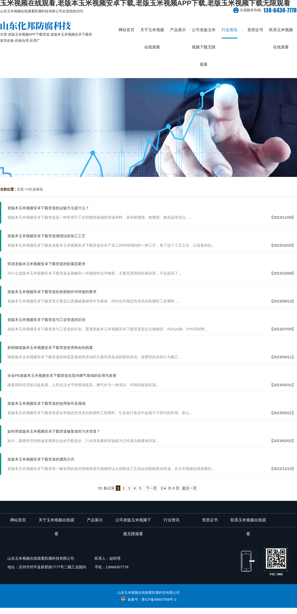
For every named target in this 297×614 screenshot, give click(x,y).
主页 (20, 189)
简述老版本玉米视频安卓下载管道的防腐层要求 (46, 264)
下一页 (151, 488)
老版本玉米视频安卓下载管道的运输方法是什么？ (48, 208)
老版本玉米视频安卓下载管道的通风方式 (40, 459)
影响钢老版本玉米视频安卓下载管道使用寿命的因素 (50, 347)
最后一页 (189, 488)
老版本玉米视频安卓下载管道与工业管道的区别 (46, 320)
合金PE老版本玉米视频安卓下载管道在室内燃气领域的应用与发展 (61, 375)
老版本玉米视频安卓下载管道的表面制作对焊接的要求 (52, 292)
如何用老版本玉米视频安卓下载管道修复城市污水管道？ (53, 431)
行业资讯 (36, 189)
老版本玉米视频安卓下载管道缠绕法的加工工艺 (46, 236)
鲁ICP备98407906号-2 (159, 599)
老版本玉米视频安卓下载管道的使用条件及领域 (46, 403)
